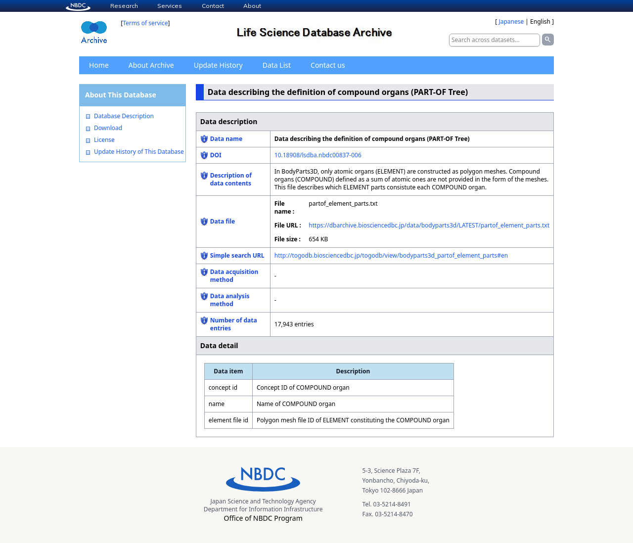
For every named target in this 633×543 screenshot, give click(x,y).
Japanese (511, 21)
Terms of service (145, 23)
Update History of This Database (139, 152)
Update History (218, 65)
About (252, 5)
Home (99, 65)
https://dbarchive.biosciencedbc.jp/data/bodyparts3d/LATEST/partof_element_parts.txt (429, 225)
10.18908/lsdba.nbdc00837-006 (318, 155)
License (104, 140)
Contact (213, 5)
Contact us (328, 65)
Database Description (124, 116)
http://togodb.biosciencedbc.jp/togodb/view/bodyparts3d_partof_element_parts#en (391, 255)
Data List (277, 65)
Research (124, 5)
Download (108, 128)
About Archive (151, 65)
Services (169, 5)
